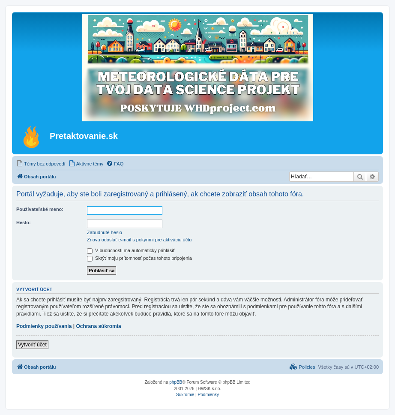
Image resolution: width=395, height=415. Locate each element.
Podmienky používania (44, 326)
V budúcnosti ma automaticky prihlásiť (131, 250)
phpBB (175, 382)
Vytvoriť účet (32, 345)
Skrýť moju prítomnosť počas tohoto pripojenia (139, 258)
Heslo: (23, 222)
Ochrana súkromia (98, 326)
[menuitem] (41, 164)
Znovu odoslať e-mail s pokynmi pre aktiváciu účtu (139, 239)
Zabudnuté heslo (104, 232)
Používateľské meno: (39, 209)
